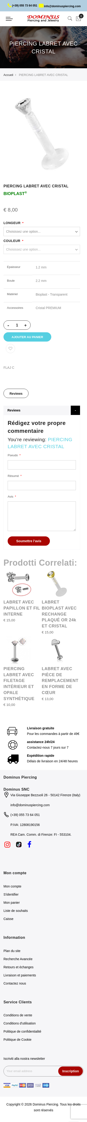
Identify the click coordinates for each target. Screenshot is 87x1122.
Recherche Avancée (17, 960)
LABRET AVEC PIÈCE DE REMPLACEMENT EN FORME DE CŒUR (60, 681)
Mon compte (12, 887)
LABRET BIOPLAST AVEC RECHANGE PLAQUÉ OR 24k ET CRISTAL (59, 615)
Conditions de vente (17, 1016)
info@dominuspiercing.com (60, 6)
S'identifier (11, 895)
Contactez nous (14, 984)
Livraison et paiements (19, 976)
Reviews (16, 394)
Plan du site (11, 951)
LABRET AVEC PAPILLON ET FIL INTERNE (21, 609)
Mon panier (11, 903)
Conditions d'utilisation (19, 1024)
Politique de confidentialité (22, 1032)
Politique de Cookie (17, 1040)
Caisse (8, 919)
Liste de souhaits (15, 911)
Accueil (8, 75)
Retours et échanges (18, 968)
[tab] (16, 394)
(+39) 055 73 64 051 (22, 5)
